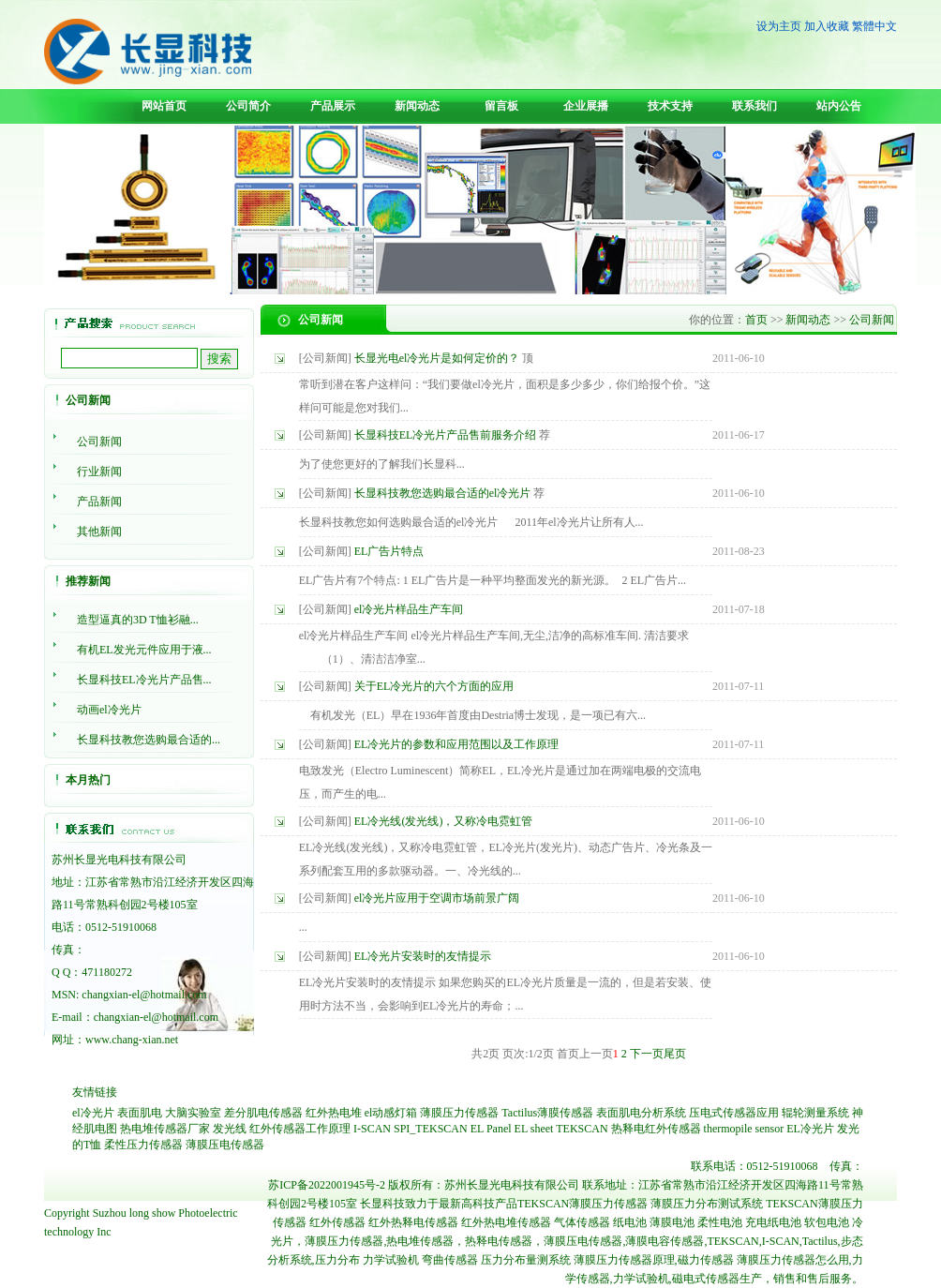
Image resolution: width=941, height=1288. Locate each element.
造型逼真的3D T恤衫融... (138, 619)
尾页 (675, 1053)
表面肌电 (139, 1112)
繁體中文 (874, 26)
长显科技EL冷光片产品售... (144, 679)
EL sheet (534, 1128)
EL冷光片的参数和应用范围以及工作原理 (457, 744)
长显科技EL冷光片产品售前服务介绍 (445, 435)
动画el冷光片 (109, 709)
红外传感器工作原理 (300, 1128)
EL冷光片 (810, 1128)
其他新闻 (99, 531)
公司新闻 (99, 441)
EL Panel (491, 1128)
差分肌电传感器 (263, 1112)
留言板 (501, 105)
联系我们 (754, 105)
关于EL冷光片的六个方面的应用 (434, 686)
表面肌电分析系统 (641, 1112)
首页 (756, 319)
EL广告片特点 (389, 551)
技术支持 (670, 105)
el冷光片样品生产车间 (409, 609)
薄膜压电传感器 (225, 1144)
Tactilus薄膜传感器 (547, 1112)
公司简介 (248, 105)
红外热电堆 (334, 1112)
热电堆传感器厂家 (165, 1128)
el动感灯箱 (391, 1112)
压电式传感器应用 (734, 1112)
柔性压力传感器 (143, 1144)
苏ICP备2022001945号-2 (326, 1184)
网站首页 (164, 105)
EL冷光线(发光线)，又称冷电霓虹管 (443, 821)
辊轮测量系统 (815, 1112)
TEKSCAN (581, 1128)
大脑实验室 (193, 1112)
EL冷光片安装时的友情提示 (423, 956)
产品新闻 (99, 501)
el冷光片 (93, 1112)
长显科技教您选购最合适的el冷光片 (442, 493)
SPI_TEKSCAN (431, 1128)
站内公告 (838, 105)
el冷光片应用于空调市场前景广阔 (437, 898)
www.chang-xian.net (131, 1039)
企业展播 (585, 105)
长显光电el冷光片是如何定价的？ (437, 358)
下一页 (647, 1053)
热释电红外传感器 (656, 1128)
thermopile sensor (744, 1128)
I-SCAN (372, 1128)
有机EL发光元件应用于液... (144, 649)
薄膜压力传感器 (459, 1112)
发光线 (229, 1128)
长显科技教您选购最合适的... (148, 739)
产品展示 (332, 105)
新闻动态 (417, 105)
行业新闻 (99, 471)
